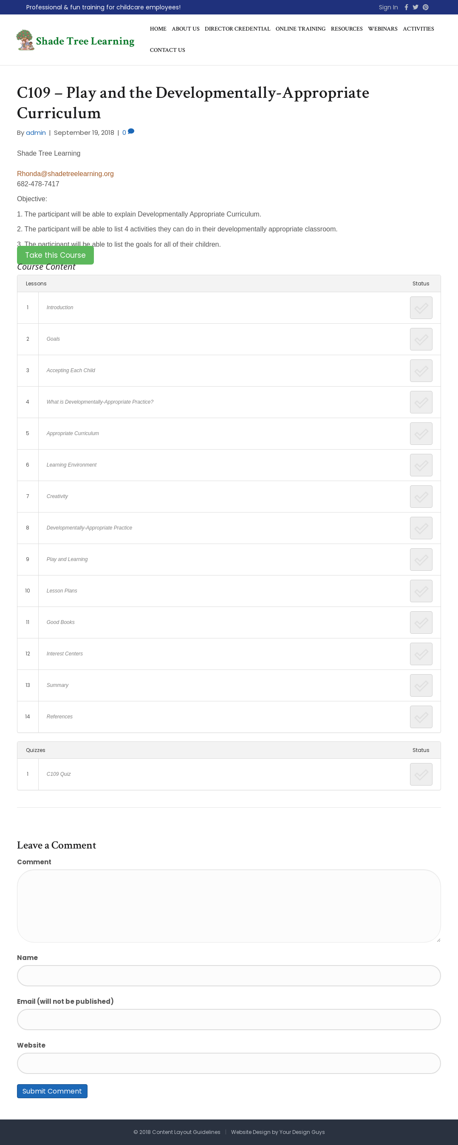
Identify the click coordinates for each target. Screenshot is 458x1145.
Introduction (60, 307)
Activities (418, 29)
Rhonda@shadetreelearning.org (65, 173)
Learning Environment (71, 465)
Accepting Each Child (71, 370)
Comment (34, 861)
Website (31, 1045)
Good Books (61, 622)
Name (27, 957)
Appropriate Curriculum (73, 433)
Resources (347, 29)
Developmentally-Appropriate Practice (89, 528)
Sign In (388, 7)
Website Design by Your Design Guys (278, 1132)
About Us (186, 29)
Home (158, 29)
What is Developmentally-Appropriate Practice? (100, 402)
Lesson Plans (62, 591)
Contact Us (167, 50)
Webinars (383, 29)
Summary (57, 685)
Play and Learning (67, 559)
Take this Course (55, 255)
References (60, 717)
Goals (53, 339)
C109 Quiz (59, 774)
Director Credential (238, 29)
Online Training (301, 29)
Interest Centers (65, 654)
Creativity (57, 496)
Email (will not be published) (65, 1001)
